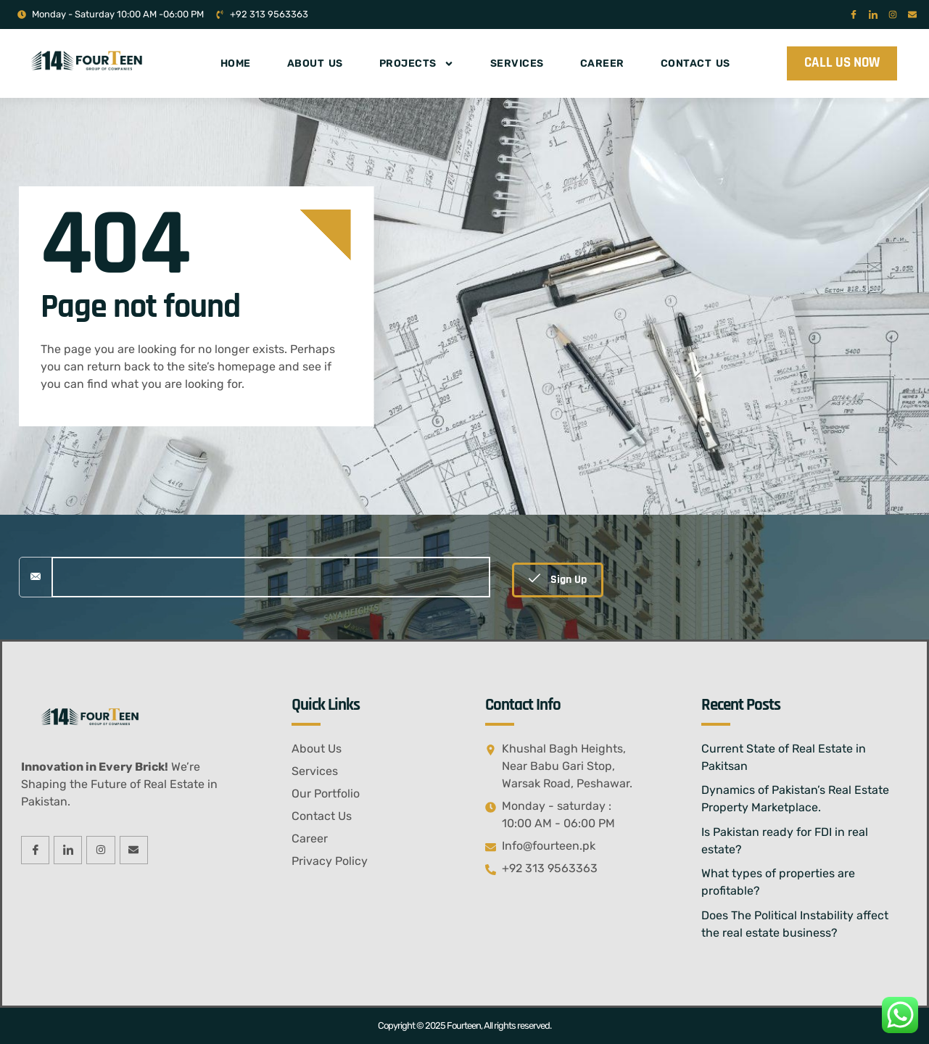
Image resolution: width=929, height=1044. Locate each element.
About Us (315, 63)
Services (517, 63)
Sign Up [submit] (558, 579)
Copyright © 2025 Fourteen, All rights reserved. (464, 1025)
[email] (270, 577)
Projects (416, 63)
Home (235, 63)
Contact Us (695, 63)
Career (602, 63)
